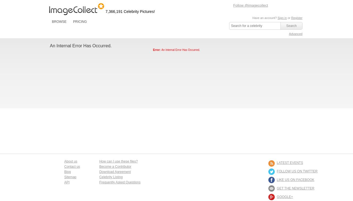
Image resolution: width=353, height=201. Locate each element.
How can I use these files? (118, 161)
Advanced (295, 33)
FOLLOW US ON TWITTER (297, 171)
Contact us (72, 167)
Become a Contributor (115, 167)
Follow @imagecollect (250, 5)
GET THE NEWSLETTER (296, 188)
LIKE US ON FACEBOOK (296, 180)
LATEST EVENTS (290, 163)
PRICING (80, 22)
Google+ (285, 197)
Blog (67, 172)
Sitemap (70, 177)
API (67, 182)
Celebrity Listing (111, 177)
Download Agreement (115, 172)
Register (296, 18)
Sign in (282, 18)
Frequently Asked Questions (119, 182)
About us (70, 161)
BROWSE (59, 22)
